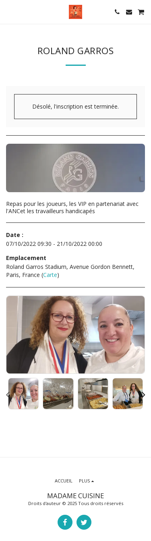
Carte (50, 275)
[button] (9, 11)
